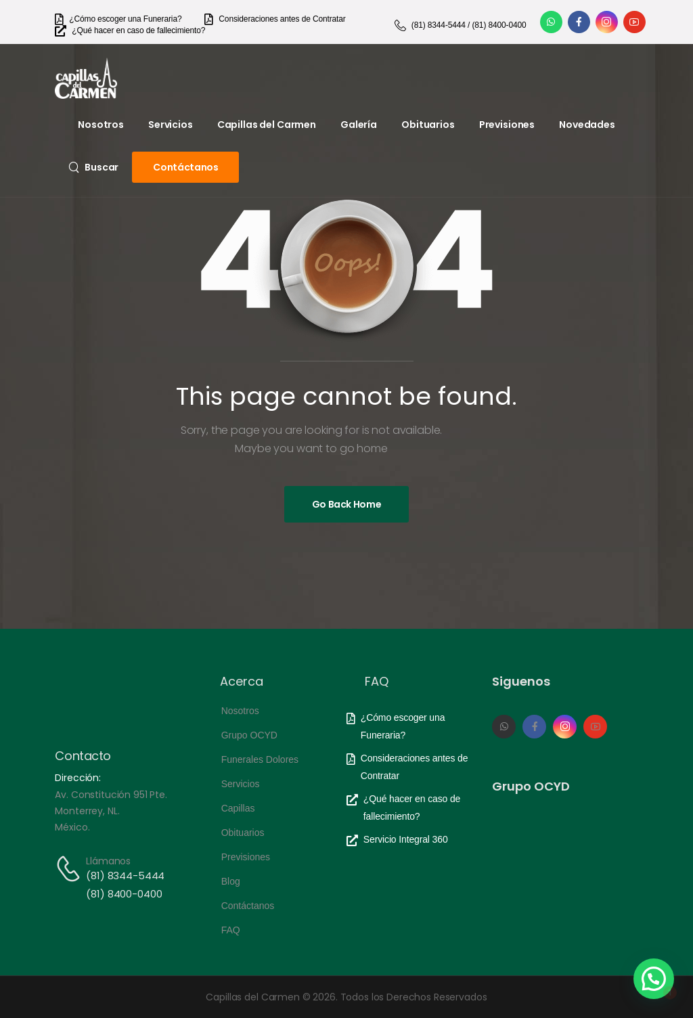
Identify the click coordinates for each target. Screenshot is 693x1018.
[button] (653, 978)
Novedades (587, 124)
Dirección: (78, 777)
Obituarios (428, 124)
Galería (358, 124)
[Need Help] (118, 19)
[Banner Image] (346, 504)
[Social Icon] (551, 22)
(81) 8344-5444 (125, 875)
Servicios (170, 124)
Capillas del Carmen (266, 124)
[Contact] (70, 869)
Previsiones (507, 124)
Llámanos (108, 861)
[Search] (93, 167)
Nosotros (101, 124)
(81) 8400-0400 (124, 894)
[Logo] (86, 78)
